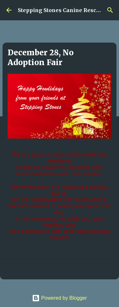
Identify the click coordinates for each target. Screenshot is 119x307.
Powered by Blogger (59, 298)
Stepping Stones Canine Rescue (60, 10)
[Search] (110, 10)
